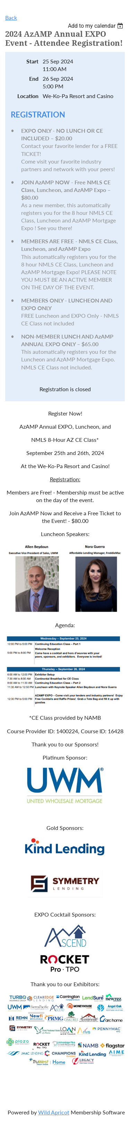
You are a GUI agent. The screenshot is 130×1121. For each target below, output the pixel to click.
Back (11, 17)
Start (32, 61)
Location (27, 96)
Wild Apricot (53, 1112)
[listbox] (96, 25)
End (33, 78)
